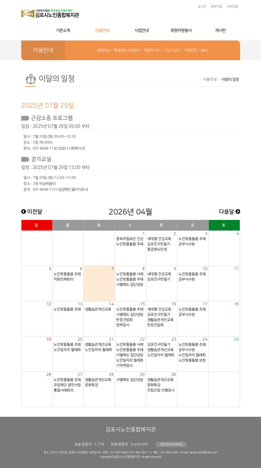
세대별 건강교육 (159, 239)
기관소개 (63, 30)
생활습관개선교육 (98, 309)
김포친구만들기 (158, 244)
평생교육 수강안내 (126, 50)
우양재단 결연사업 (67, 385)
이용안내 (102, 30)
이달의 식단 (151, 50)
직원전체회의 (63, 279)
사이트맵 (232, 6)
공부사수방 (187, 244)
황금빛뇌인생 (157, 249)
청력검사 (122, 325)
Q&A (204, 50)
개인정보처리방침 (171, 444)
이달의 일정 (172, 50)
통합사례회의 (63, 390)
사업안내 (142, 30)
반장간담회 (124, 320)
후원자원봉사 (180, 30)
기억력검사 (124, 366)
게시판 (220, 30)
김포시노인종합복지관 (130, 430)
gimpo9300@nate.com (203, 452)
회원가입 (216, 6)
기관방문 (190, 50)
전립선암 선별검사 (160, 390)
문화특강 (91, 385)
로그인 (202, 6)
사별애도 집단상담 (129, 285)
